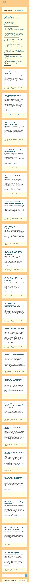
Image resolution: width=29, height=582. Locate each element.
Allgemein (15, 9)
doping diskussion (11, 141)
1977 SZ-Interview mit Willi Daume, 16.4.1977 (12, 49)
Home (11, 9)
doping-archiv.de (17, 87)
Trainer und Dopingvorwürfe (9, 22)
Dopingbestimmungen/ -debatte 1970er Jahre (12, 18)
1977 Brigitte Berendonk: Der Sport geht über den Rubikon (13, 477)
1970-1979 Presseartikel (8, 28)
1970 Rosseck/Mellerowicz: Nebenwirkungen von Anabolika (14, 29)
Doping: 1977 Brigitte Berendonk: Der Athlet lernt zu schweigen (14, 279)
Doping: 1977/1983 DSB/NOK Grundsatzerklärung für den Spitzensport (13, 253)
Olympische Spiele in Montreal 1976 (10, 21)
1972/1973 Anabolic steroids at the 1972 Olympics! (12, 35)
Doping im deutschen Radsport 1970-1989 (11, 25)
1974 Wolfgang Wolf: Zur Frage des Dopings (11, 36)
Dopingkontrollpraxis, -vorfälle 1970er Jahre (11, 19)
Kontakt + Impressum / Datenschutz (9, 580)
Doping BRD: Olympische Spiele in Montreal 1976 (14, 150)
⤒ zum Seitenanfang (22, 580)
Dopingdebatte (17, 141)
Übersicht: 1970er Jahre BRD (9, 17)
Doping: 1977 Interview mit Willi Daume (12, 428)
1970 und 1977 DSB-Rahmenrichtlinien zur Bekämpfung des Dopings (12, 305)
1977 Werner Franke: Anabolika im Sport (14, 453)
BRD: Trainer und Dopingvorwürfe (9, 227)
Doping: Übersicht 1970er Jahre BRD (14, 329)
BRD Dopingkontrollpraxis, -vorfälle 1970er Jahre (13, 96)
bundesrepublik (21, 140)
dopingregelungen (7, 142)
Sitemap (16, 580)
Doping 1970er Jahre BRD (9, 88)
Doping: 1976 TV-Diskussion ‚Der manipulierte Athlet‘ (13, 379)
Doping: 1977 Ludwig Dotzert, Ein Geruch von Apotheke (13, 404)
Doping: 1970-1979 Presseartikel (14, 354)
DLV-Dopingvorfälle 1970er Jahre (9, 23)
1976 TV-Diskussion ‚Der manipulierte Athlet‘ (12, 38)
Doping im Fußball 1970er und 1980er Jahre (11, 24)
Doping (5, 141)
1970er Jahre (15, 140)
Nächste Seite (26, 575)
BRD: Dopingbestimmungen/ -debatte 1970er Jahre (13, 123)
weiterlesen (11, 83)
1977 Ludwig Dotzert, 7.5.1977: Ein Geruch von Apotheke (13, 50)
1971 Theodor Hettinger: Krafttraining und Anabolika (13, 33)
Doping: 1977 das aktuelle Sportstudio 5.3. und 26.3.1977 (13, 202)
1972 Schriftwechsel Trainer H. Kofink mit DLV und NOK (13, 34)
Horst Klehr (6, 27)
